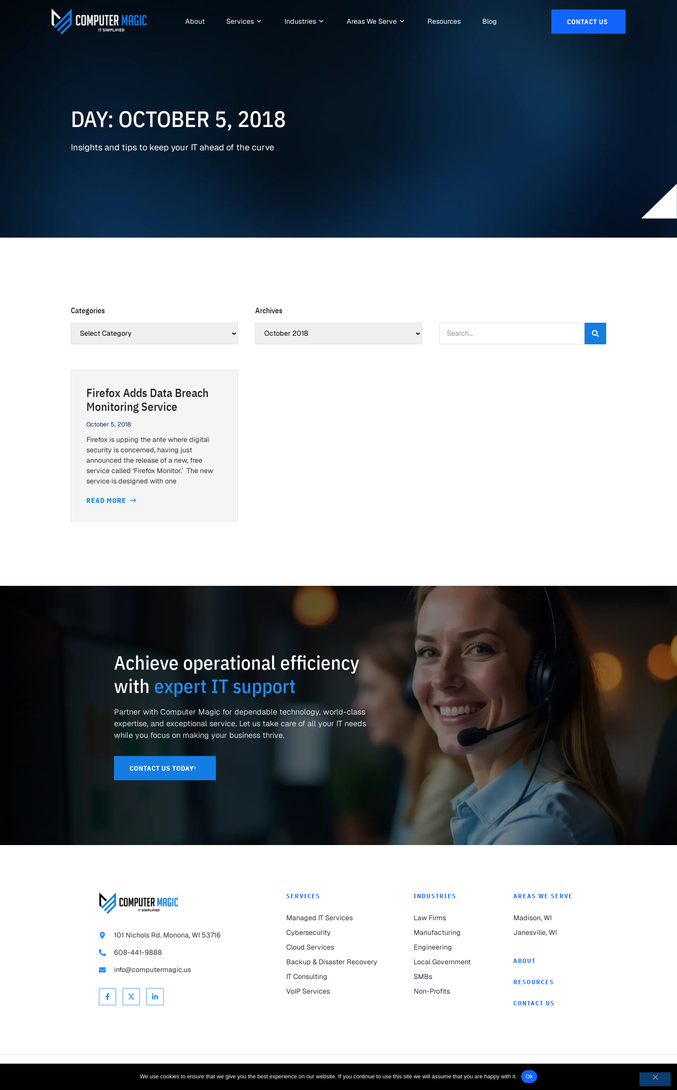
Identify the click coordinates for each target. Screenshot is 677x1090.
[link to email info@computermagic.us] (175, 970)
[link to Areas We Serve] (372, 21)
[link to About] (195, 21)
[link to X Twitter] (131, 996)
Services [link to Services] (303, 896)
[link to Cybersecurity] (332, 933)
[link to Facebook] (107, 996)
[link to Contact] (545, 1003)
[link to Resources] (444, 21)
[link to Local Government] (446, 962)
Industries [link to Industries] (435, 896)
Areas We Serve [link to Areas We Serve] (543, 896)
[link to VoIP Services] (332, 991)
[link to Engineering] (446, 947)
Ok (529, 1076)
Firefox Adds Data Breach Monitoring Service (147, 399)
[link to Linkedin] (155, 996)
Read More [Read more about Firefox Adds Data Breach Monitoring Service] (107, 500)
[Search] (595, 333)
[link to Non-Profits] (446, 991)
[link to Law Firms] (446, 918)
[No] (655, 1079)
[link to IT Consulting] (332, 977)
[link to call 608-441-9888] (175, 952)
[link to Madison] (545, 918)
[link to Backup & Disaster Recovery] (332, 962)
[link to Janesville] (545, 933)
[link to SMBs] (446, 977)
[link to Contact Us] (588, 22)
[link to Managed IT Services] (332, 918)
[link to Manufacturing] (446, 933)
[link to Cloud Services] (332, 947)
